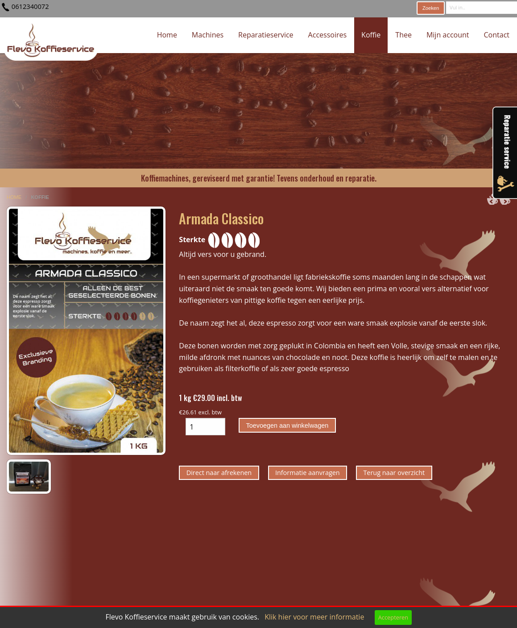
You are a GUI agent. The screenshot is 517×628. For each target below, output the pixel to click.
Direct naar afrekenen (219, 472)
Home (167, 35)
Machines (207, 35)
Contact (496, 35)
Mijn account (447, 35)
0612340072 (30, 6)
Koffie (371, 35)
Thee (403, 35)
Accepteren (393, 617)
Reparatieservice (266, 35)
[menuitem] (167, 35)
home (15, 197)
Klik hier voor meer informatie (314, 617)
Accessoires (327, 35)
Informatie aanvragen (307, 472)
